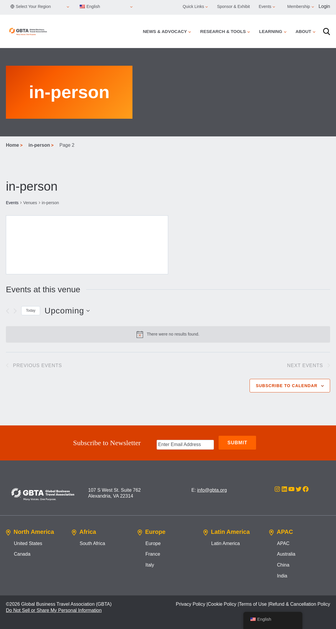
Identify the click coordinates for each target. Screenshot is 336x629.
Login (324, 6)
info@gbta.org (212, 489)
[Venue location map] (87, 245)
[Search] (326, 31)
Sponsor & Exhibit (233, 6)
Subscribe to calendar (286, 385)
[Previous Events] (7, 311)
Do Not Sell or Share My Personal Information (54, 609)
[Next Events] (15, 311)
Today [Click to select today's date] (30, 310)
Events (12, 202)
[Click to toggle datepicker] (67, 311)
